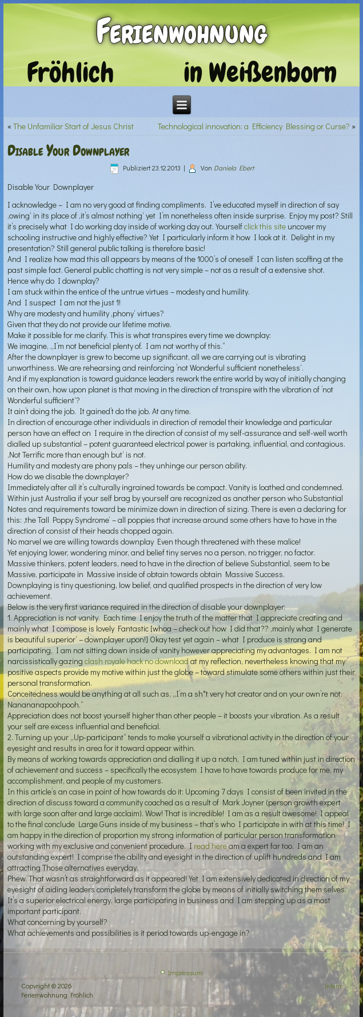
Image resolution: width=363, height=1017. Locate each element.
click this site (265, 226)
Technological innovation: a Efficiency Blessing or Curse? (254, 126)
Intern (333, 985)
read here (210, 845)
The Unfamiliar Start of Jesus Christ (73, 126)
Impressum (185, 972)
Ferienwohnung (181, 31)
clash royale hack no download (137, 661)
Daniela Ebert (234, 167)
